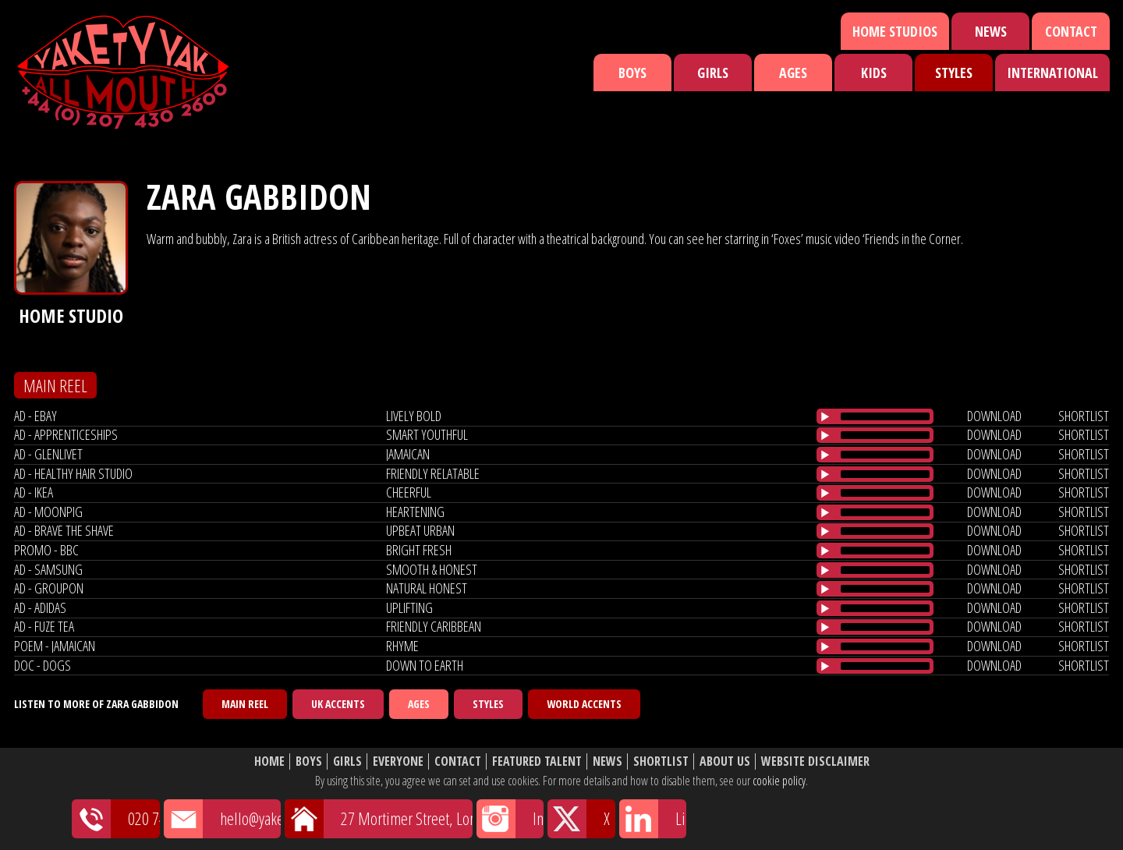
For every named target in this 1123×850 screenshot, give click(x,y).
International (1052, 72)
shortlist (1083, 415)
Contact (1071, 31)
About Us (725, 761)
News (991, 31)
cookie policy (779, 780)
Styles (953, 72)
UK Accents (338, 703)
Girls (712, 72)
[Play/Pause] (825, 416)
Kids (874, 72)
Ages (793, 72)
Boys (632, 72)
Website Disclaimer (815, 761)
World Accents (584, 703)
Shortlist (661, 761)
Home (269, 761)
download (994, 415)
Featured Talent (537, 761)
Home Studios (894, 31)
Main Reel (244, 703)
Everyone (398, 761)
